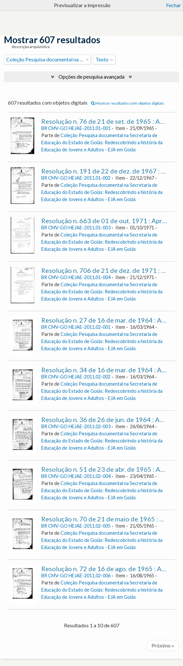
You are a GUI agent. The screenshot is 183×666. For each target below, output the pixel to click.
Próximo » (162, 645)
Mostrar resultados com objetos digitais (127, 103)
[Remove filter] (87, 59)
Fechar (173, 5)
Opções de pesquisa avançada (91, 76)
